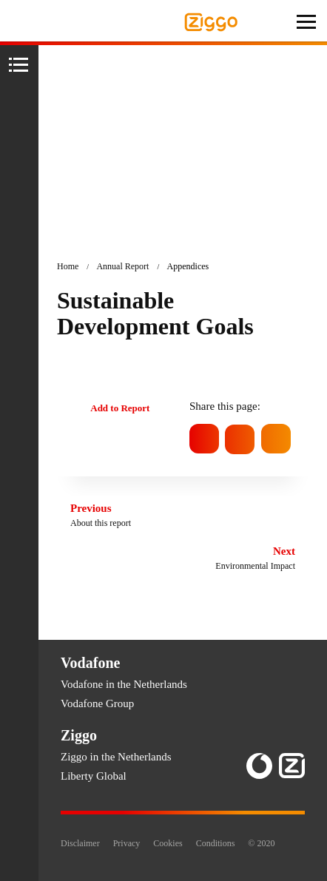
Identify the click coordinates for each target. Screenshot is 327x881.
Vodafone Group (97, 703)
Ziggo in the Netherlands (116, 757)
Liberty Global (94, 776)
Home (67, 266)
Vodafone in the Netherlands (124, 684)
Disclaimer (80, 843)
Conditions (215, 843)
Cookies (167, 843)
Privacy (127, 843)
